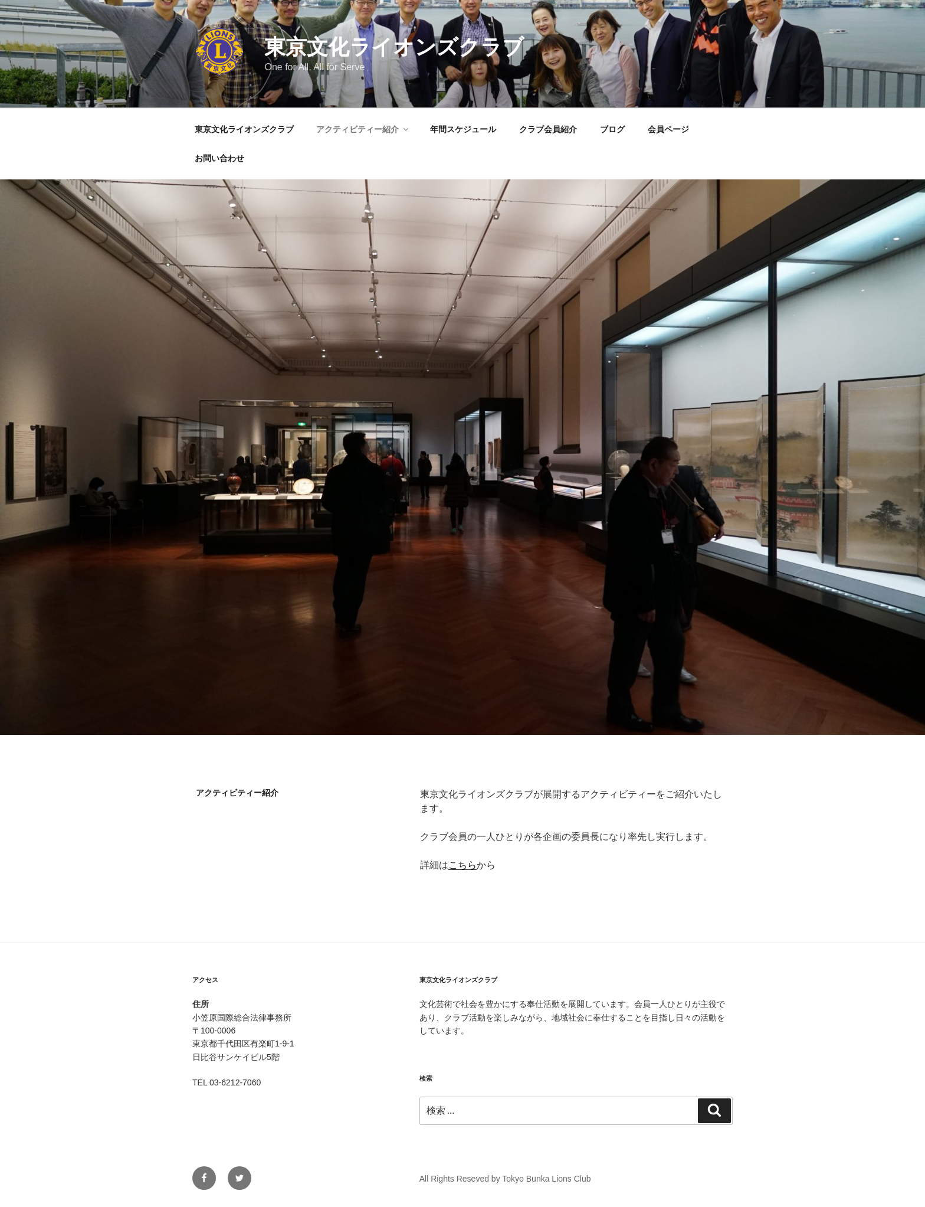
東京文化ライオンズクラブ (394, 47)
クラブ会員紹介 (548, 129)
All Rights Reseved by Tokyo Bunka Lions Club (505, 1178)
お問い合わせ (219, 158)
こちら (462, 865)
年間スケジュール (463, 129)
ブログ (612, 129)
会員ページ (668, 129)
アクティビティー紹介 (363, 129)
